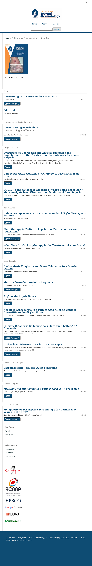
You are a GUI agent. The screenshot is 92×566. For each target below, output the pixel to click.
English (7, 431)
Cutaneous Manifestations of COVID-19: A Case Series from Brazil (41, 175)
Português (9, 435)
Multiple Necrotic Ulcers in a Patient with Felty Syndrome (41, 388)
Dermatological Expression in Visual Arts (30, 96)
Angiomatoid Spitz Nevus (20, 296)
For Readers (9, 449)
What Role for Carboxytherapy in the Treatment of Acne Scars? (44, 245)
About (56, 24)
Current (35, 24)
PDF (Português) (13, 104)
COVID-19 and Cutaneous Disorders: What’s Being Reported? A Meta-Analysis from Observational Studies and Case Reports (43, 191)
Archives (45, 24)
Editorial (9, 110)
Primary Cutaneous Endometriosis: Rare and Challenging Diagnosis (40, 327)
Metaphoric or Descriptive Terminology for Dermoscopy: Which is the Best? (40, 411)
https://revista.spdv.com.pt (22, 540)
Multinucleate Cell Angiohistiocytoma (28, 282)
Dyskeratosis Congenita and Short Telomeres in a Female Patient (40, 267)
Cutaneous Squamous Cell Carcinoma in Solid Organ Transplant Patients (45, 214)
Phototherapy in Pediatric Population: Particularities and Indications (41, 230)
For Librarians (10, 456)
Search (56, 29)
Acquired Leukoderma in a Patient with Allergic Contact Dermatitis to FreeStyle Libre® (40, 311)
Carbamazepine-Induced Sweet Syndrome (30, 367)
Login (86, 2)
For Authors (9, 453)
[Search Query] (41, 29)
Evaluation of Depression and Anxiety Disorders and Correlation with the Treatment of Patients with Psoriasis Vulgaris (41, 155)
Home (7, 38)
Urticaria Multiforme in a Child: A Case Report (34, 344)
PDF (8, 167)
